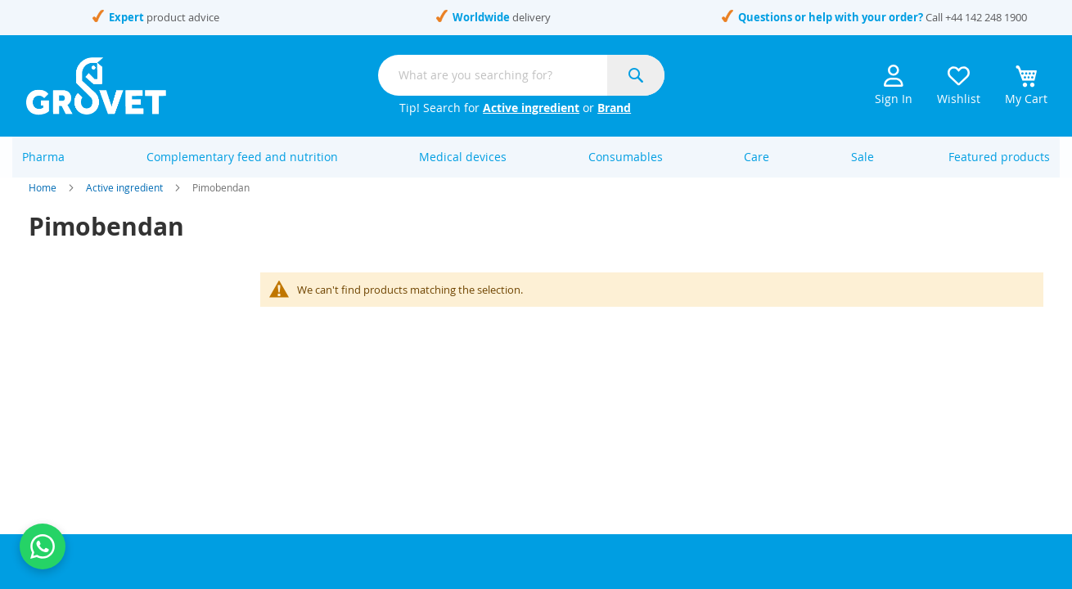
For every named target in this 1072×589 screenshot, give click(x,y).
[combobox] (521, 75)
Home (42, 204)
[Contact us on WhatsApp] (42, 546)
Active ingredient (531, 107)
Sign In (893, 85)
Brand (614, 107)
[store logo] (96, 86)
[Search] (635, 75)
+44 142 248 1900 (986, 17)
